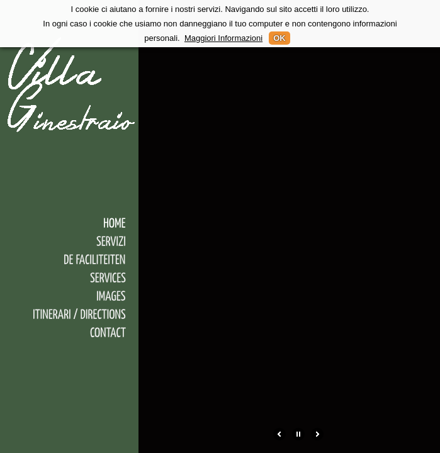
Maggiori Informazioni (223, 38)
